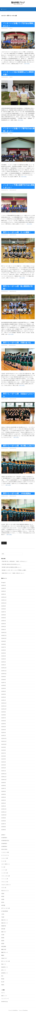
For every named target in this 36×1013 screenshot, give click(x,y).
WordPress (15, 1010)
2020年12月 (3, 773)
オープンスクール (5, 855)
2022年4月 (3, 726)
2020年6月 (3, 791)
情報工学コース (4, 920)
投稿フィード (4, 995)
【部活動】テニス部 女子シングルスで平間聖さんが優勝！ (13, 570)
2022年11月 (3, 706)
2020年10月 (3, 779)
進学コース (3, 970)
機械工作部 (3, 949)
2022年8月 (3, 714)
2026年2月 (3, 591)
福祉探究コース (4, 967)
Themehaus (25, 1010)
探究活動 (3, 928)
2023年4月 (3, 691)
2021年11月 (3, 741)
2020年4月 (3, 797)
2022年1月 (3, 735)
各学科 (2, 902)
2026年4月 (3, 585)
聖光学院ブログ (18, 3)
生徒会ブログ (4, 958)
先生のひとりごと (5, 890)
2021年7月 (3, 753)
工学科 (2, 914)
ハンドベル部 (4, 869)
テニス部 (3, 867)
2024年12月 (3, 632)
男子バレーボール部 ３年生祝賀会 (17, 493)
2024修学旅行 (4, 843)
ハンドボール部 (4, 872)
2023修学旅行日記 (5, 840)
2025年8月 (3, 608)
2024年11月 (3, 635)
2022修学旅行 (4, 837)
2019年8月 (3, 820)
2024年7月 (3, 647)
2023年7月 (3, 682)
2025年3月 (3, 623)
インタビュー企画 (5, 852)
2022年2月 (3, 732)
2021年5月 (3, 759)
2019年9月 (3, 817)
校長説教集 (3, 946)
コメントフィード (5, 998)
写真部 (2, 893)
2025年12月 (3, 597)
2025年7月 (3, 611)
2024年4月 (3, 656)
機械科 (2, 955)
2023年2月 (3, 697)
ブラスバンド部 (4, 881)
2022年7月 (3, 717)
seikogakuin (13, 190)
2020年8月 (3, 785)
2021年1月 (3, 770)
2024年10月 (3, 638)
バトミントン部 (4, 878)
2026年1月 (3, 594)
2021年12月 (3, 738)
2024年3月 (3, 658)
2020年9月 (3, 782)
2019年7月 (3, 823)
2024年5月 (3, 653)
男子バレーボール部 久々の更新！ (17, 232)
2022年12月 (3, 703)
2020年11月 (3, 776)
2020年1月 (3, 806)
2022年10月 (3, 709)
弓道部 (2, 917)
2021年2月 (3, 767)
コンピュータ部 (4, 858)
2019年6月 (3, 826)
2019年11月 (3, 812)
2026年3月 (3, 588)
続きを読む (27, 63)
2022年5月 (3, 723)
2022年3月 (3, 729)
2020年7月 (3, 788)
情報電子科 (3, 925)
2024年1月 (3, 664)
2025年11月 (3, 600)
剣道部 (2, 896)
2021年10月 (3, 744)
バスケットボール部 (5, 875)
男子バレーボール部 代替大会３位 (17, 343)
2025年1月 (3, 629)
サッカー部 (3, 861)
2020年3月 (3, 800)
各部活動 (3, 905)
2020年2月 (3, 803)
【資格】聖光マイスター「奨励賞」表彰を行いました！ (13, 573)
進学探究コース (4, 972)
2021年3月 (3, 764)
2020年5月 (3, 794)
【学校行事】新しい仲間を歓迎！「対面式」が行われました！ (14, 561)
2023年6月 (3, 685)
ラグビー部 (3, 887)
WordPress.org (4, 1001)
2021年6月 (3, 756)
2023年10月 (3, 673)
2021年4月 (3, 761)
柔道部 (2, 937)
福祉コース (3, 964)
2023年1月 (3, 700)
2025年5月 (3, 617)
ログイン (3, 992)
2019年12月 (3, 809)
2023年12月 (3, 667)
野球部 (2, 978)
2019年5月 (3, 829)
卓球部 (2, 899)
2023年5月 (3, 688)
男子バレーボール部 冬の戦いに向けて (18, 446)
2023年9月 (3, 676)
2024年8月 (3, 644)
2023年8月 (3, 679)
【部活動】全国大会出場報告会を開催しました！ (11, 567)
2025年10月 (3, 603)
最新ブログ (3, 931)
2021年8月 (3, 750)
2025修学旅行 (4, 846)
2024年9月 (3, 641)
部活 (2, 975)
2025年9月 (3, 606)
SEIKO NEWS (4, 849)
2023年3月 (3, 694)
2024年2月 (3, 661)
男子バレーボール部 (5, 961)
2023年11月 (3, 670)
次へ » (4, 543)
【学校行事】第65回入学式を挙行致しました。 (11, 564)
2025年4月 (3, 620)
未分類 (2, 934)
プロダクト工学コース (6, 884)
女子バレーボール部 (5, 908)
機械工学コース (4, 952)
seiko (11, 28)
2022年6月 (3, 720)
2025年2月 (3, 626)
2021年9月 (3, 747)
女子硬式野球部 (4, 911)
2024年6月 (3, 650)
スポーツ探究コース (5, 864)
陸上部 (2, 981)
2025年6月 (3, 614)
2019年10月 (3, 814)
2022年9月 (3, 711)
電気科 (2, 984)
